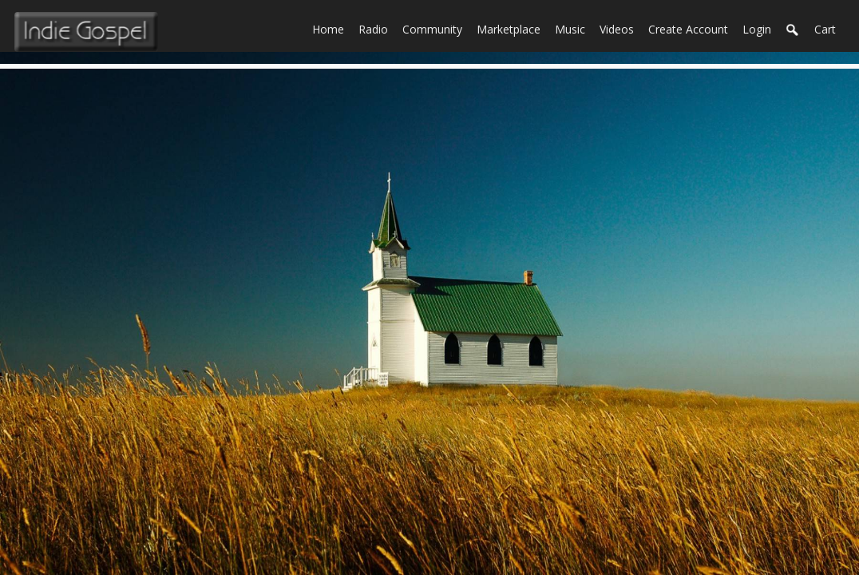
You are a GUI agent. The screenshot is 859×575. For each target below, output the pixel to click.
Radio (376, 28)
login (756, 29)
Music (573, 28)
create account (688, 29)
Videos (620, 28)
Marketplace (512, 28)
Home (331, 28)
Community (435, 28)
